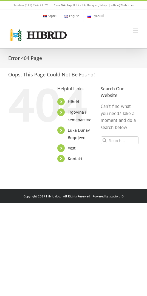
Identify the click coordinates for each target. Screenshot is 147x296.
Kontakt (75, 158)
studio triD (116, 196)
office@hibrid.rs (122, 5)
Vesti (72, 148)
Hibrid (73, 101)
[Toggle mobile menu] (136, 30)
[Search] (105, 140)
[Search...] (120, 140)
